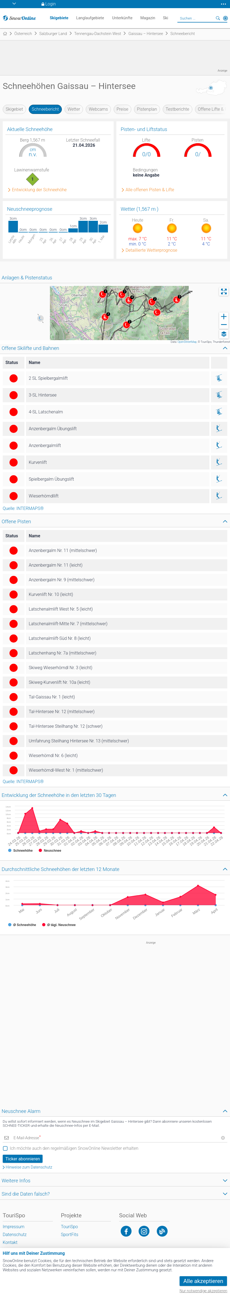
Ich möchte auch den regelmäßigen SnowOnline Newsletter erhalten (74, 1148)
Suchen (217, 18)
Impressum (13, 1226)
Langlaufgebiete (90, 18)
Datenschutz (15, 1234)
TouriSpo (69, 1226)
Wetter (74, 109)
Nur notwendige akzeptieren (203, 1291)
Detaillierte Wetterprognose (151, 250)
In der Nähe (225, 18)
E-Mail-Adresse (27, 1138)
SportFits (69, 1234)
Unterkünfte (122, 18)
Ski (165, 18)
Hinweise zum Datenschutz (29, 1167)
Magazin (147, 18)
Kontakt (10, 1242)
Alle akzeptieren (203, 1281)
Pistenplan (147, 109)
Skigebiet (14, 109)
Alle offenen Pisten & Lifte (150, 190)
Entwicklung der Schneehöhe (39, 190)
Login (50, 4)
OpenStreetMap (187, 342)
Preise (122, 109)
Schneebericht (45, 109)
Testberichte (177, 109)
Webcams (98, 109)
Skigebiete (59, 18)
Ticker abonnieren (22, 1158)
